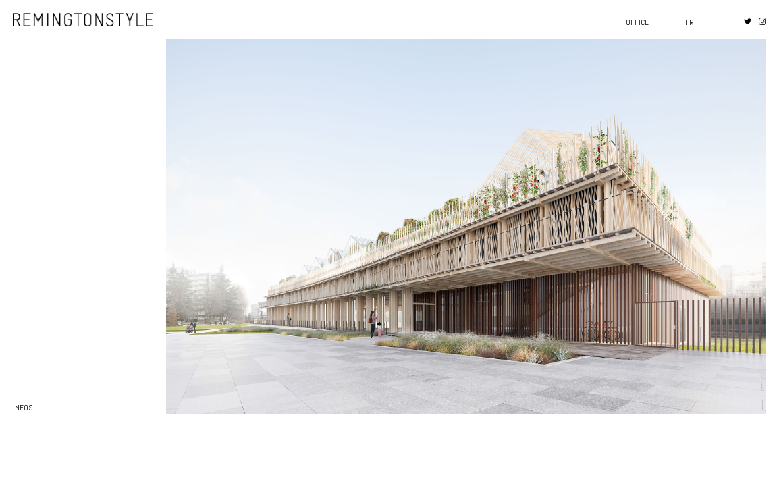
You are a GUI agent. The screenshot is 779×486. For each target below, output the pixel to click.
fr (689, 22)
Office (637, 22)
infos (22, 407)
